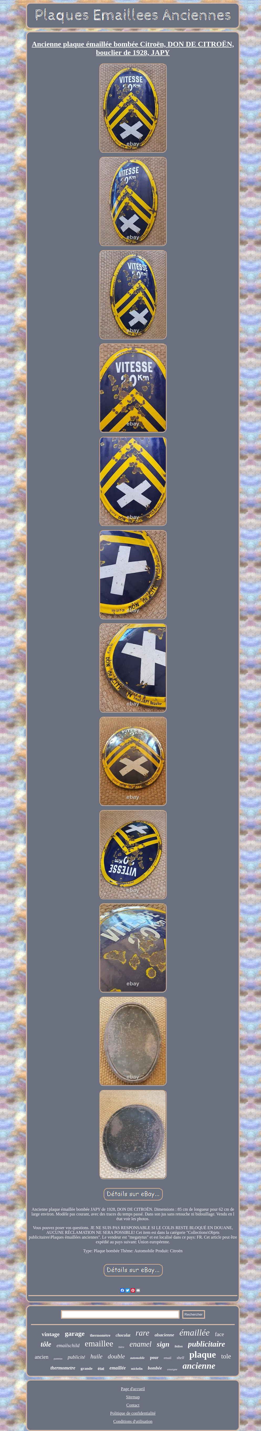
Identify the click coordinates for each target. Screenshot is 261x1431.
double (116, 1356)
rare (142, 1332)
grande (86, 1368)
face (219, 1334)
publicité (76, 1357)
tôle (46, 1344)
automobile (137, 1358)
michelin (137, 1369)
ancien (41, 1357)
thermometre (62, 1368)
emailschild (68, 1345)
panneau (58, 1358)
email (167, 1358)
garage (75, 1333)
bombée (155, 1368)
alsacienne (164, 1334)
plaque (202, 1355)
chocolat (123, 1335)
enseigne (172, 1369)
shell (180, 1358)
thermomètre (100, 1335)
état (101, 1369)
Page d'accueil (133, 1389)
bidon (178, 1346)
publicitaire (206, 1344)
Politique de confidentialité (132, 1413)
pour (154, 1357)
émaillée (194, 1332)
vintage (51, 1334)
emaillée (117, 1368)
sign (163, 1344)
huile (96, 1356)
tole (226, 1356)
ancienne (198, 1366)
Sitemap (133, 1397)
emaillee (99, 1343)
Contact (132, 1405)
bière (121, 1346)
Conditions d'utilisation (132, 1421)
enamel (140, 1344)
